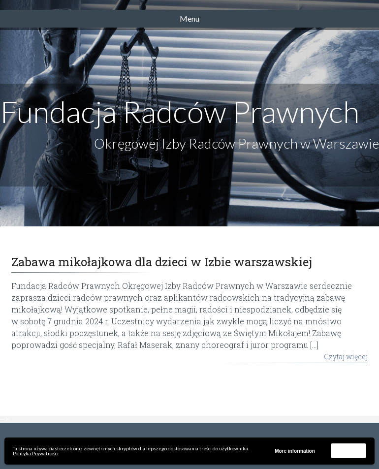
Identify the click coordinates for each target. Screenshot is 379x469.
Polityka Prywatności (36, 453)
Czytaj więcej (346, 356)
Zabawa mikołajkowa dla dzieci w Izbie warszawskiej (161, 262)
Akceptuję (348, 450)
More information (295, 451)
